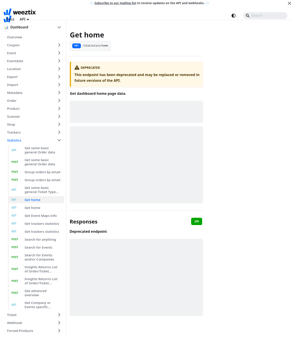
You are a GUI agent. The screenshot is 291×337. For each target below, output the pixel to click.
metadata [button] (15, 92)
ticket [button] (12, 315)
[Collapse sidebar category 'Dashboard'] (59, 27)
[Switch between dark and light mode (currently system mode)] (233, 15)
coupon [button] (13, 45)
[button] (28, 27)
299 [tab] (196, 221)
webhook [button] (14, 322)
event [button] (11, 53)
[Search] (265, 15)
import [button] (12, 84)
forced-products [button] (20, 330)
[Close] (289, 3)
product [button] (13, 108)
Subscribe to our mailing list (115, 3)
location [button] (14, 69)
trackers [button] (14, 132)
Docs (10, 19)
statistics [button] (14, 140)
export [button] (12, 76)
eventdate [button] (15, 61)
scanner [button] (13, 116)
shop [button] (11, 124)
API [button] (22, 19)
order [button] (12, 100)
